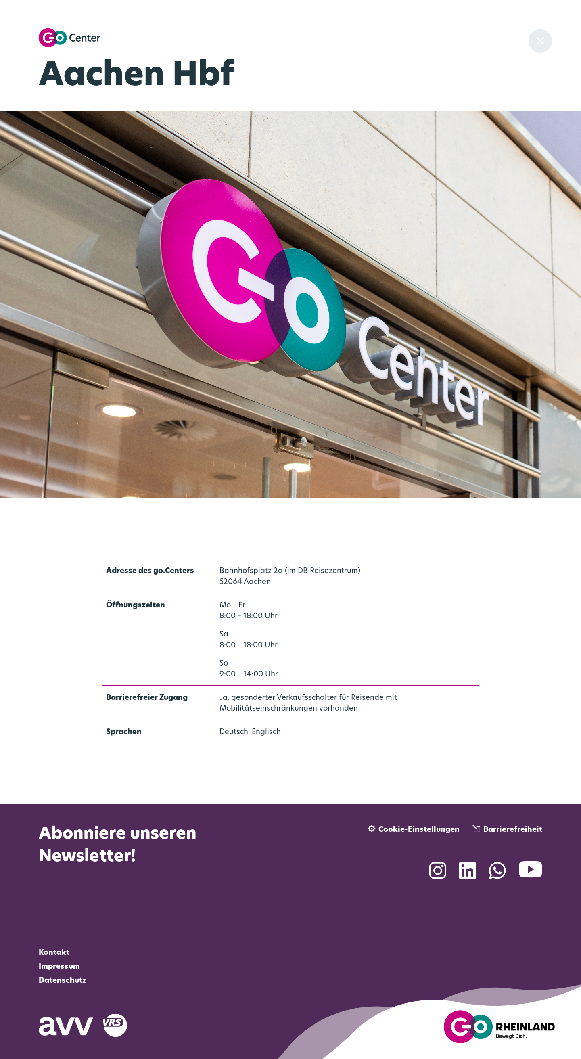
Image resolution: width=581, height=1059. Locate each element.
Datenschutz (62, 981)
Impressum (59, 967)
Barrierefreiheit (512, 830)
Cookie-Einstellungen (419, 830)
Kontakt (54, 953)
